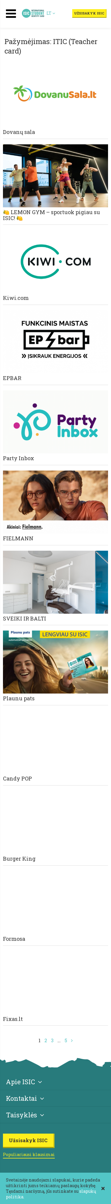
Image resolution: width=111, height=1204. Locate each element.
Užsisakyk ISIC (89, 13)
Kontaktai (25, 1098)
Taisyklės (25, 1115)
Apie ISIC (24, 1081)
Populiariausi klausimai (29, 1154)
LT (50, 13)
